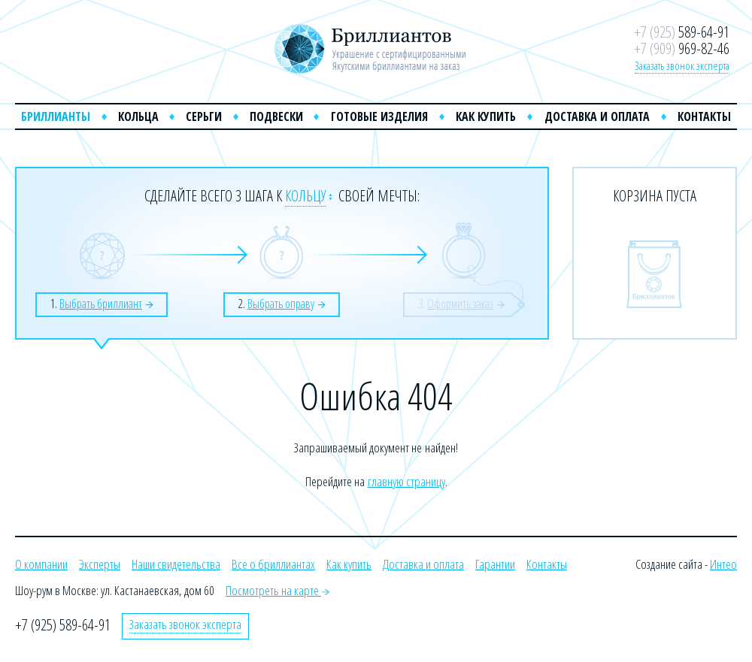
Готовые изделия (379, 116)
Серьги (204, 116)
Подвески (276, 116)
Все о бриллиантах (273, 564)
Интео (723, 564)
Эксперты (99, 564)
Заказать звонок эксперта (682, 65)
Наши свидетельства (176, 564)
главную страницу (406, 481)
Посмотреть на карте (277, 590)
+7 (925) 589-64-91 (63, 625)
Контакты (704, 116)
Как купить (486, 116)
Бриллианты (55, 116)
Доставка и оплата (597, 116)
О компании (41, 564)
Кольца (138, 116)
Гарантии (495, 564)
